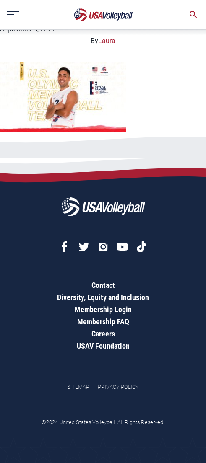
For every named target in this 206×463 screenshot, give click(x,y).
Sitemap (78, 387)
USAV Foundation (103, 345)
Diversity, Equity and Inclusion (103, 297)
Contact (103, 285)
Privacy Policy (118, 387)
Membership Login (103, 309)
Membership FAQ (103, 321)
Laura (106, 41)
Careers (103, 333)
